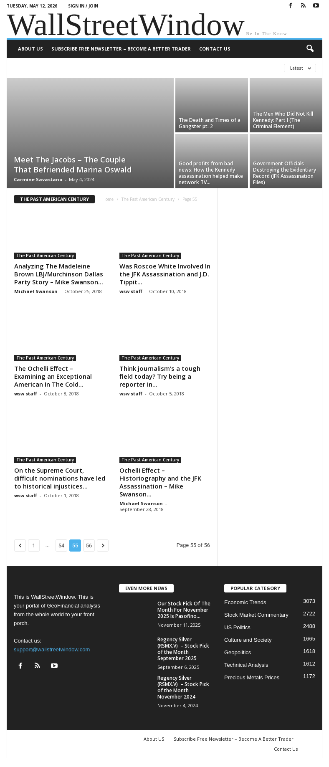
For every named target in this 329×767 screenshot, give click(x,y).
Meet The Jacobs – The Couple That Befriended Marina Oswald (73, 164)
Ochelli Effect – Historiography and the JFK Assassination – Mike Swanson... (160, 482)
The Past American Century (148, 199)
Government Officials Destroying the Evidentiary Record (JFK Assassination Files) (284, 173)
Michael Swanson (36, 291)
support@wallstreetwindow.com (52, 649)
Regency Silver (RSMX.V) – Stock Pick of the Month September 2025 (183, 649)
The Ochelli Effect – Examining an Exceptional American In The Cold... (53, 376)
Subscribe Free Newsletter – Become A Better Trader (121, 49)
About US (30, 49)
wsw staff (130, 291)
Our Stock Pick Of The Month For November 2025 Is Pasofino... (183, 610)
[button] (310, 49)
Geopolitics (237, 652)
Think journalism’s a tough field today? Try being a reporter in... (159, 376)
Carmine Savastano (38, 179)
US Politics (237, 627)
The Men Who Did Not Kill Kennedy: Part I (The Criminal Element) (283, 120)
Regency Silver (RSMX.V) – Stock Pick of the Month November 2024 (183, 687)
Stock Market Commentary (256, 615)
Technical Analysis (246, 665)
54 (61, 545)
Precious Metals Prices (251, 677)
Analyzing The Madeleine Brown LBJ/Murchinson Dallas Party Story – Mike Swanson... (58, 274)
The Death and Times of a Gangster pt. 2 (209, 123)
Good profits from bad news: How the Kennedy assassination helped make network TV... (211, 173)
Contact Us (214, 49)
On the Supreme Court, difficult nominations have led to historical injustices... (59, 478)
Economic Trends (245, 602)
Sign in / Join (83, 6)
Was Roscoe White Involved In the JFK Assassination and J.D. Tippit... (164, 274)
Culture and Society (247, 640)
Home (108, 199)
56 (89, 545)
